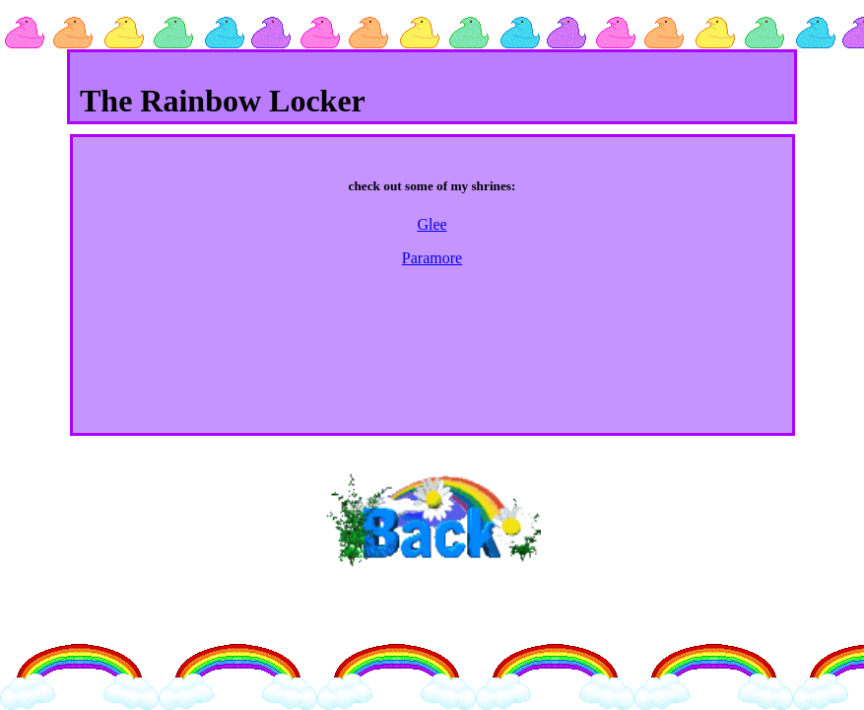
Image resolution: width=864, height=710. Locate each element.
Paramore (432, 257)
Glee (431, 224)
